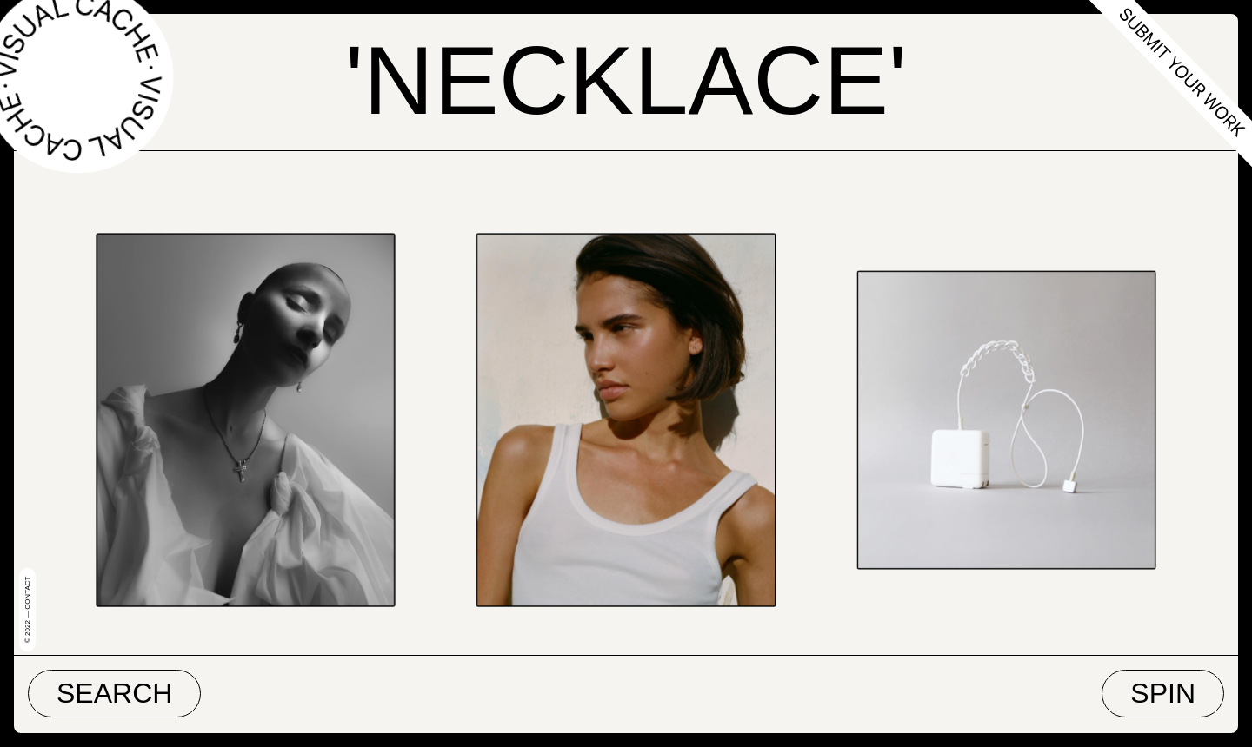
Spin (1162, 693)
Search (114, 693)
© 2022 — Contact (27, 610)
